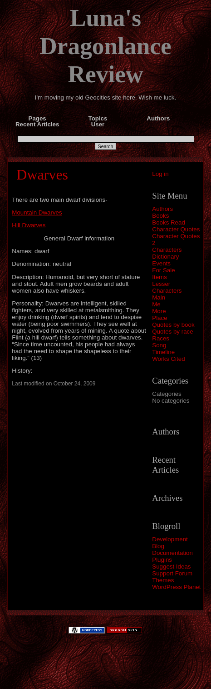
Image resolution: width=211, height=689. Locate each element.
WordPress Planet (176, 587)
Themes (163, 580)
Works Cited (168, 358)
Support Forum (172, 573)
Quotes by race (172, 331)
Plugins (162, 559)
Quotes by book (173, 324)
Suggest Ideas (171, 566)
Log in (160, 173)
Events (161, 263)
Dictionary (165, 256)
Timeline (163, 352)
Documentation (172, 552)
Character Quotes (176, 229)
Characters (167, 249)
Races (160, 338)
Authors (162, 208)
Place (159, 318)
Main (158, 297)
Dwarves (42, 174)
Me (156, 304)
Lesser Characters (167, 287)
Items (159, 277)
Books (160, 215)
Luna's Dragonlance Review (105, 46)
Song (159, 345)
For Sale (163, 270)
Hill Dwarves (28, 225)
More (159, 311)
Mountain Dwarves (37, 212)
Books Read (168, 222)
